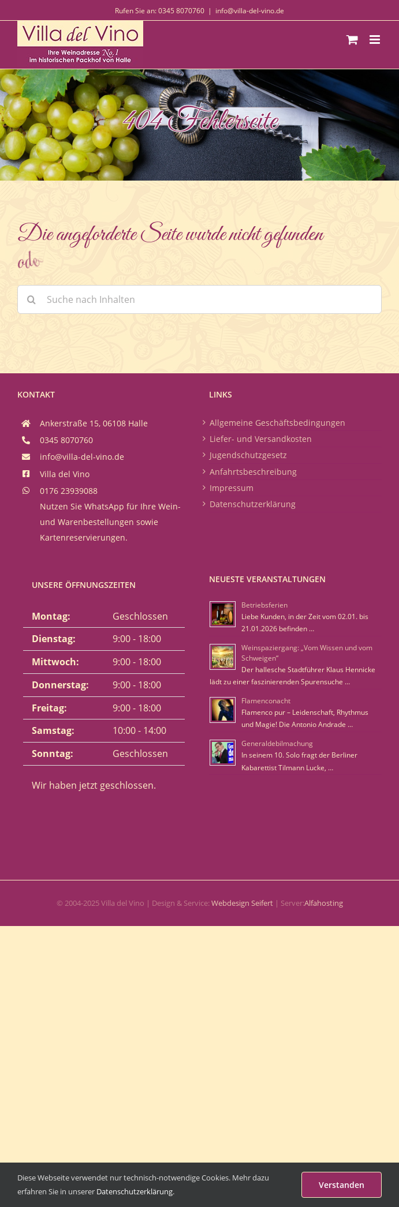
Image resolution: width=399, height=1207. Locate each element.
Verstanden (341, 1184)
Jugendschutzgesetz (248, 454)
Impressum (231, 487)
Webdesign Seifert (242, 903)
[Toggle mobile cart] (352, 39)
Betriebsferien (264, 605)
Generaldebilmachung (277, 743)
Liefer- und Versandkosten (261, 438)
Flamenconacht (265, 701)
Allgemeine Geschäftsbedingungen (277, 422)
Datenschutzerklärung (253, 503)
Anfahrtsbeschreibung (253, 471)
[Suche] (31, 299)
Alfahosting (323, 903)
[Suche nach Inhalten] (199, 299)
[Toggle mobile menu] (376, 39)
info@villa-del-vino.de (249, 11)
